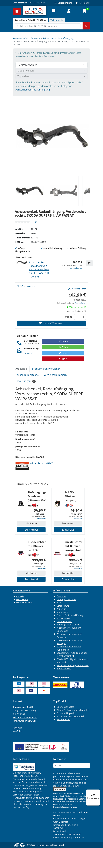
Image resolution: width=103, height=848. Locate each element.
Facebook (17, 727)
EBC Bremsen (63, 719)
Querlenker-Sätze (65, 706)
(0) (36, 222)
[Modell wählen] (51, 70)
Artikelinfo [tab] (21, 368)
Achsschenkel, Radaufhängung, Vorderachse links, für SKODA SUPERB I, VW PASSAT (39, 269)
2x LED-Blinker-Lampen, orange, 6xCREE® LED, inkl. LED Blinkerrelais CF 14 (73, 496)
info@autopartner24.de (24, 720)
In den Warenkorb (51, 323)
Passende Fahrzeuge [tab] (27, 375)
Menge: (69, 316)
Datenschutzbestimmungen (64, 807)
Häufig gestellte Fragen (68, 624)
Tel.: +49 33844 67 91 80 (35, 2)
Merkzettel (83, 2)
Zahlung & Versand (66, 599)
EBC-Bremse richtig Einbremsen (73, 665)
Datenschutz (63, 605)
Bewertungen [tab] (26, 381)
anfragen (28, 353)
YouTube (17, 731)
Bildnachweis (63, 618)
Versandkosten (76, 268)
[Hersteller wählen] (51, 65)
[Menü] (98, 791)
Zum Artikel (31, 529)
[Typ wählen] (51, 76)
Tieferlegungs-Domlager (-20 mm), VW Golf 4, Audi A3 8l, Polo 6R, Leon (37, 496)
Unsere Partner (64, 621)
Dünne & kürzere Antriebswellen (73, 710)
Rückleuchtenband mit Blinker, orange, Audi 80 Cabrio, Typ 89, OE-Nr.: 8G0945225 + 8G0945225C (73, 546)
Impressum (62, 612)
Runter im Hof (64, 668)
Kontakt (20, 596)
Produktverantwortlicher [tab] (46, 368)
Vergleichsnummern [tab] (55, 375)
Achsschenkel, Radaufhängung (58, 38)
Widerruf (61, 608)
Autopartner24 (20, 38)
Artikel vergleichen (77, 289)
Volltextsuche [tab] (57, 20)
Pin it (63, 358)
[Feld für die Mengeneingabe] (80, 317)
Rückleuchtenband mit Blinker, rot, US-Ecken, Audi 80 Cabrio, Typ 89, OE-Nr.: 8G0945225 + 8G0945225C (37, 546)
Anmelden (59, 789)
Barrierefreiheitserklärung (70, 615)
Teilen (63, 341)
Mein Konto (22, 599)
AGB (59, 602)
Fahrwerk (35, 38)
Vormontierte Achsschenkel (70, 716)
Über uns (61, 596)
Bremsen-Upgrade (66, 713)
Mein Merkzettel (24, 602)
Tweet (63, 353)
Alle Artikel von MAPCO (41, 463)
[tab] (30, 20)
